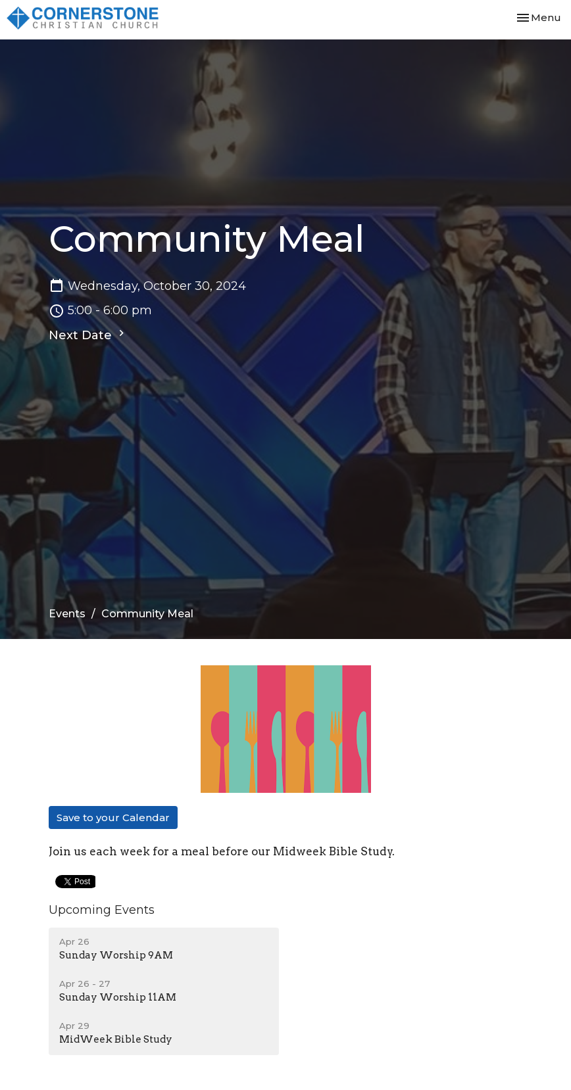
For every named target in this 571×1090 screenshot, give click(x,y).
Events (67, 613)
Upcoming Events (102, 910)
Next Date (88, 335)
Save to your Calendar (113, 817)
